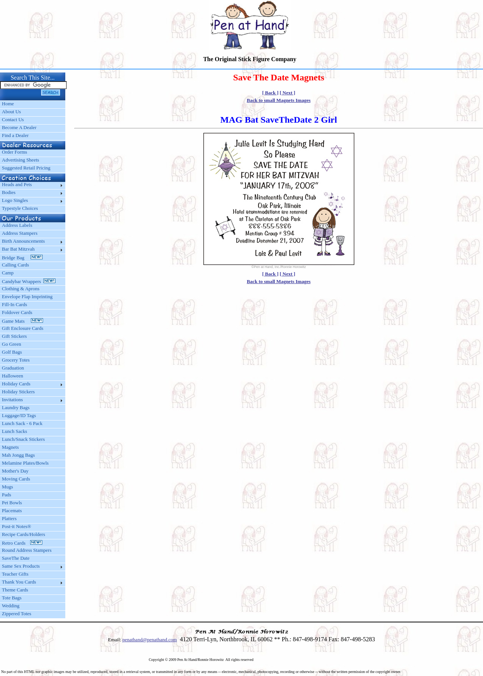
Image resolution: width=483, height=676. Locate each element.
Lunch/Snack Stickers (23, 439)
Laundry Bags (15, 407)
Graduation (13, 368)
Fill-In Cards (14, 304)
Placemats (12, 510)
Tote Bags (12, 598)
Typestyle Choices (20, 208)
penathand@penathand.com (149, 639)
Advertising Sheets (20, 160)
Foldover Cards (17, 312)
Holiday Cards (16, 384)
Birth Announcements (23, 241)
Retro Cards (22, 543)
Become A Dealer (19, 127)
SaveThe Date (15, 558)
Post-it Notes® (16, 526)
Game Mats (22, 321)
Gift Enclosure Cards (22, 328)
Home (8, 103)
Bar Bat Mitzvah (18, 249)
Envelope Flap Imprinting (27, 296)
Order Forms (14, 152)
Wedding (11, 605)
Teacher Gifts (15, 574)
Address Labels (17, 225)
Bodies (8, 192)
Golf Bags (12, 352)
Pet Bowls (12, 502)
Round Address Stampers (26, 550)
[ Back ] (270, 92)
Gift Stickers (14, 336)
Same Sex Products (21, 566)
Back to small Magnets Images (279, 100)
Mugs (7, 487)
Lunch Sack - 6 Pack (22, 423)
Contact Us (13, 119)
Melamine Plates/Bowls (25, 463)
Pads (6, 494)
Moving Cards (16, 479)
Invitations (12, 399)
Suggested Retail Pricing (26, 168)
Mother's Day (15, 471)
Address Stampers (19, 233)
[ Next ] (287, 92)
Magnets (10, 447)
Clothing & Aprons (22, 288)
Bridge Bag (22, 257)
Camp (8, 273)
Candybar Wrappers (28, 281)
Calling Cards (15, 265)
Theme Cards (15, 590)
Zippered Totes (16, 613)
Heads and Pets (17, 184)
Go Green (11, 344)
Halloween (12, 376)
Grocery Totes (16, 360)
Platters (9, 518)
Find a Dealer (15, 135)
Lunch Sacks (14, 431)
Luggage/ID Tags (19, 415)
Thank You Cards (19, 582)
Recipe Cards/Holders (23, 534)
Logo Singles (15, 200)
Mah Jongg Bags (18, 455)
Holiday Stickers (18, 391)
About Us (11, 111)
